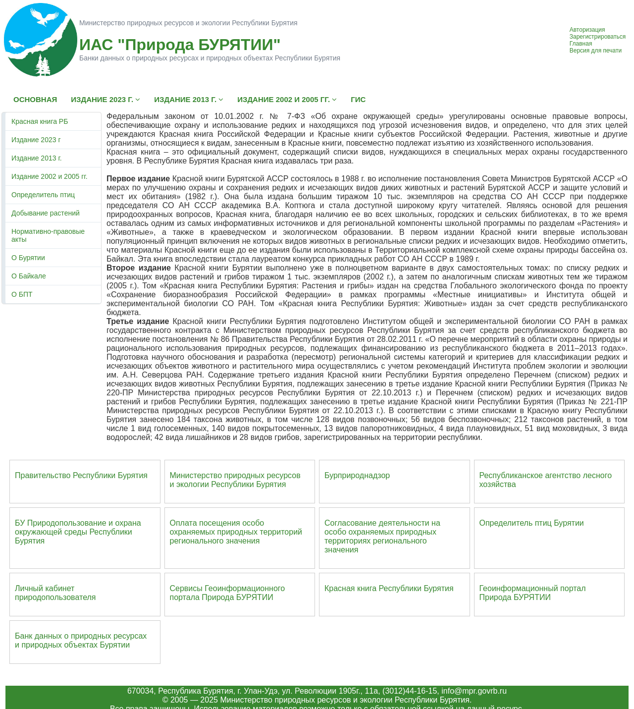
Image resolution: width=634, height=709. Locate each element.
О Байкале (28, 276)
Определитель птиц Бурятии (531, 523)
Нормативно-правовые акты (48, 235)
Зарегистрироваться (598, 36)
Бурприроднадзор (357, 475)
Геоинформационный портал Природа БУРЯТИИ (532, 592)
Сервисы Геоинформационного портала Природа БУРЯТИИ (227, 592)
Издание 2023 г (36, 140)
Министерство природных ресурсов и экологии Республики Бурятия (235, 480)
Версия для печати (596, 50)
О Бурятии (28, 258)
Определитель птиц (43, 195)
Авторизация (587, 29)
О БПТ (22, 294)
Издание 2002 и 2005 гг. (49, 176)
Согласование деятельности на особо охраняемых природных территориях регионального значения (382, 536)
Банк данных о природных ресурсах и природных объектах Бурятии (81, 640)
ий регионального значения (236, 536)
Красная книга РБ (39, 121)
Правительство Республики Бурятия (81, 475)
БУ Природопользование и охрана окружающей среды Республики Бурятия (78, 532)
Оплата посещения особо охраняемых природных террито (229, 527)
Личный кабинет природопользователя (55, 592)
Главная (581, 43)
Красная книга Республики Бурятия (389, 588)
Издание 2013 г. (36, 158)
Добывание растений (45, 213)
